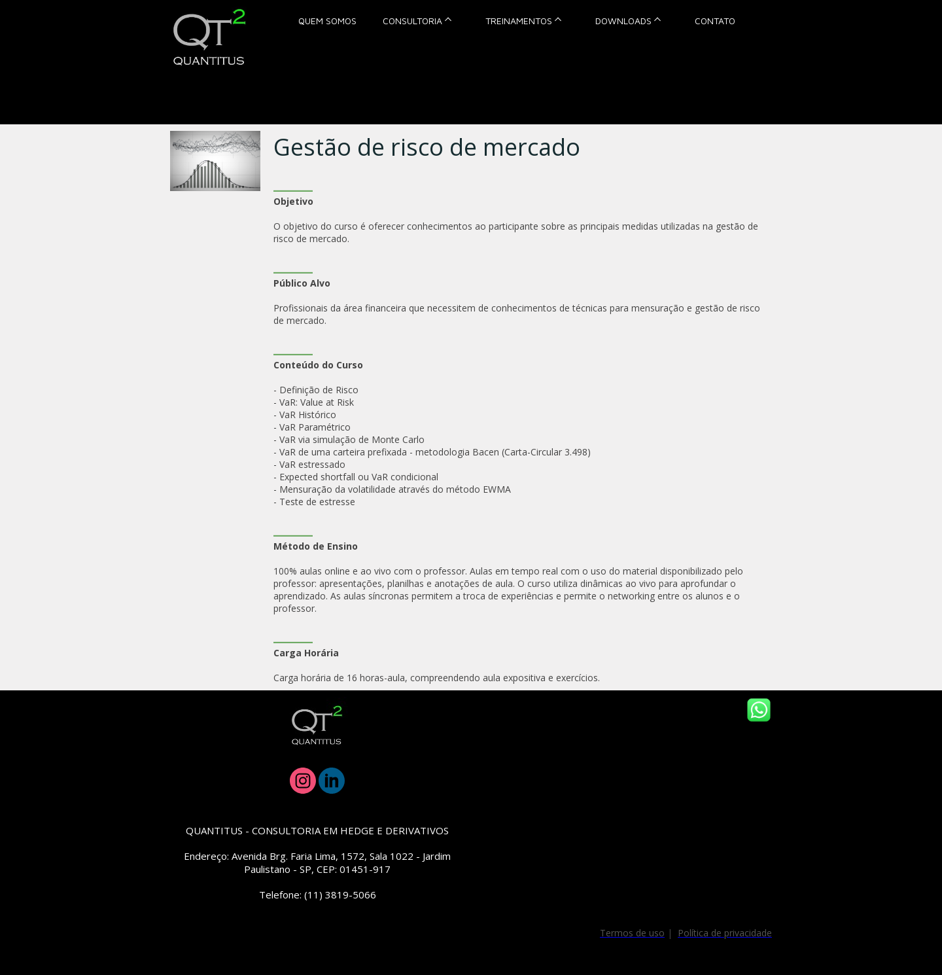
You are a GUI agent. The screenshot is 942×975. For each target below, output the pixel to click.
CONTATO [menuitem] (715, 20)
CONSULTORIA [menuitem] (412, 20)
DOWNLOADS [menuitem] (623, 20)
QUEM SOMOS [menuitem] (327, 20)
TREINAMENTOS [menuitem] (518, 20)
